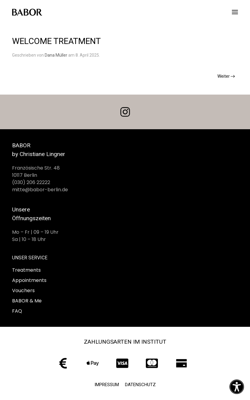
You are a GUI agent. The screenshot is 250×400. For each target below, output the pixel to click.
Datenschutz (140, 384)
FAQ (17, 311)
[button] (235, 12)
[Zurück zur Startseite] (27, 12)
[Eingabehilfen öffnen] (236, 387)
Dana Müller (56, 55)
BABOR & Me (27, 300)
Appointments (29, 280)
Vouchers (23, 290)
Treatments (26, 270)
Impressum (107, 384)
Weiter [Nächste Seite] (226, 76)
